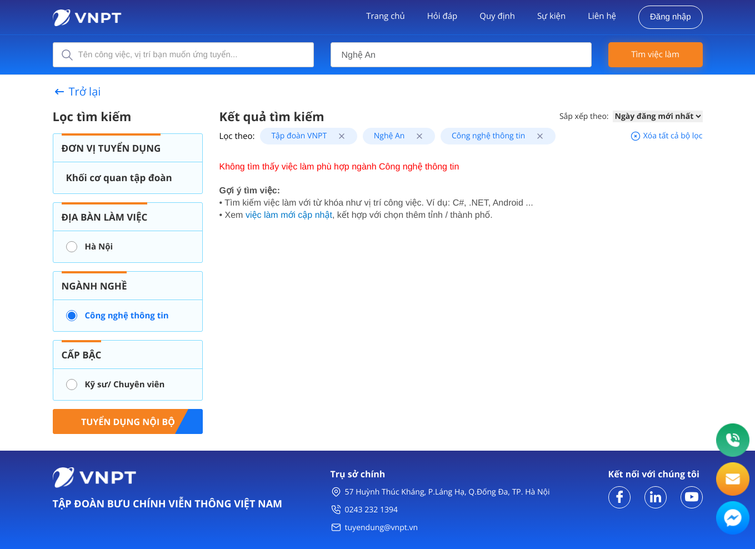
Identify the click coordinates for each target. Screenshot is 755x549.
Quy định (497, 16)
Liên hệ (602, 16)
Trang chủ (385, 16)
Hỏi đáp (442, 16)
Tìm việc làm (655, 54)
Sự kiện (551, 16)
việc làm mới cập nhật (289, 215)
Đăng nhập (670, 17)
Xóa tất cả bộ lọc (666, 136)
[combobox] (461, 54)
